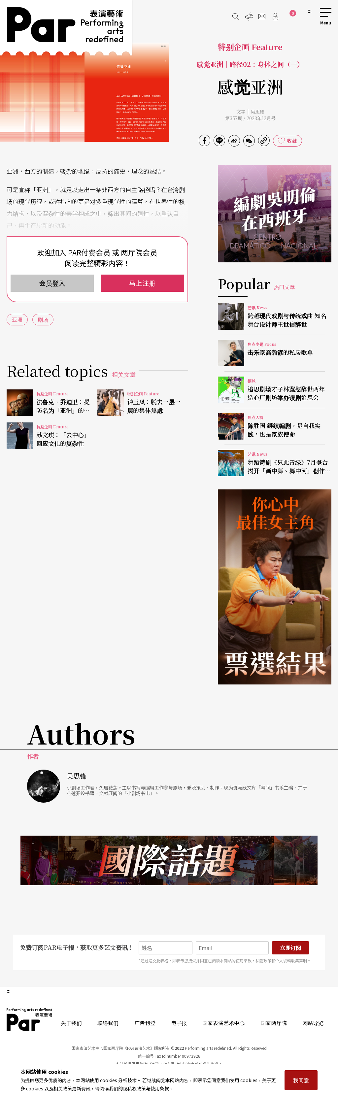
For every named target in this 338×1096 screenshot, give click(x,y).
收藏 (292, 141)
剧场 (43, 319)
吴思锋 (257, 111)
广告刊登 (144, 1023)
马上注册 (142, 283)
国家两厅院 (273, 1023)
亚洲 (17, 319)
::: (310, 11)
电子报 (179, 1023)
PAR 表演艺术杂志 (30, 1019)
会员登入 (52, 283)
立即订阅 (290, 947)
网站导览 (312, 1023)
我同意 (301, 1080)
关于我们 (71, 1023)
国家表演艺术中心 (223, 1023)
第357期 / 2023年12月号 (250, 118)
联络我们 (107, 1023)
